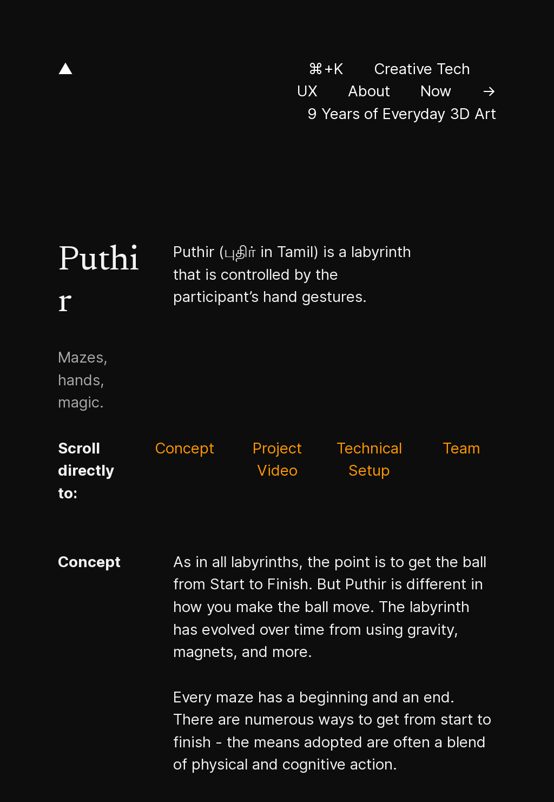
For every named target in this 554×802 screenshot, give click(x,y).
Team (461, 448)
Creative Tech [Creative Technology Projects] (422, 69)
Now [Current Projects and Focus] (436, 91)
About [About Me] (369, 91)
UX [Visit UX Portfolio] (307, 91)
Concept (184, 448)
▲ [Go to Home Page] (65, 69)
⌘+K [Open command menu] (326, 69)
